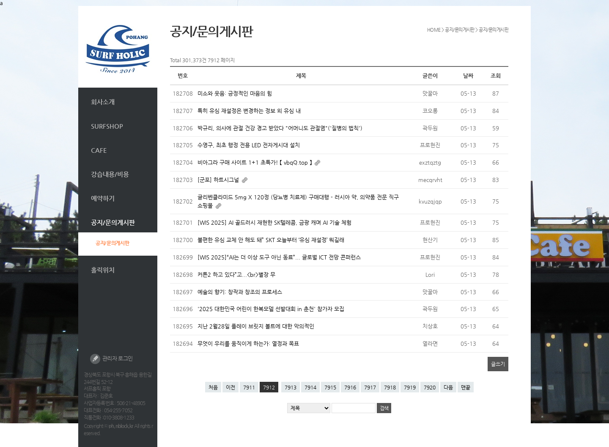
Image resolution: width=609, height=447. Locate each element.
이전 (230, 387)
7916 (350, 387)
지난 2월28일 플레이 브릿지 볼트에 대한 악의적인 (256, 326)
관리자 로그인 (111, 359)
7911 (249, 387)
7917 (370, 387)
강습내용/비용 (110, 174)
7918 (390, 387)
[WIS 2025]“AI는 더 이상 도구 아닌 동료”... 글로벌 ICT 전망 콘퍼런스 (279, 257)
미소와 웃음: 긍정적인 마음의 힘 (235, 93)
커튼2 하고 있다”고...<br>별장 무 (236, 274)
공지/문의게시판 (113, 222)
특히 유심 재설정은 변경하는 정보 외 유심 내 (249, 111)
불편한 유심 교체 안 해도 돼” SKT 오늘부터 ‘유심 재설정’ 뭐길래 (271, 240)
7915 (330, 387)
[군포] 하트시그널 (219, 180)
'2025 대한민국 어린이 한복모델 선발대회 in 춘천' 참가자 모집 (271, 309)
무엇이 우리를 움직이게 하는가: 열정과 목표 (248, 343)
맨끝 (465, 387)
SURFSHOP (107, 126)
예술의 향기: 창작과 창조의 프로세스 (240, 292)
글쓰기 (498, 364)
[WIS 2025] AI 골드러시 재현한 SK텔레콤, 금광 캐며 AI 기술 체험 (274, 222)
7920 (430, 387)
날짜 (468, 75)
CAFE (99, 150)
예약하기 (103, 198)
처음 (213, 387)
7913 (290, 387)
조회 (496, 75)
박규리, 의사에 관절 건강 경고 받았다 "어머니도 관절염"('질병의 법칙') (280, 128)
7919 (410, 387)
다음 (448, 387)
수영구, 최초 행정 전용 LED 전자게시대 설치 (249, 145)
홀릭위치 (103, 269)
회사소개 (103, 101)
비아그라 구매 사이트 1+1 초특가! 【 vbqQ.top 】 (255, 162)
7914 (310, 387)
